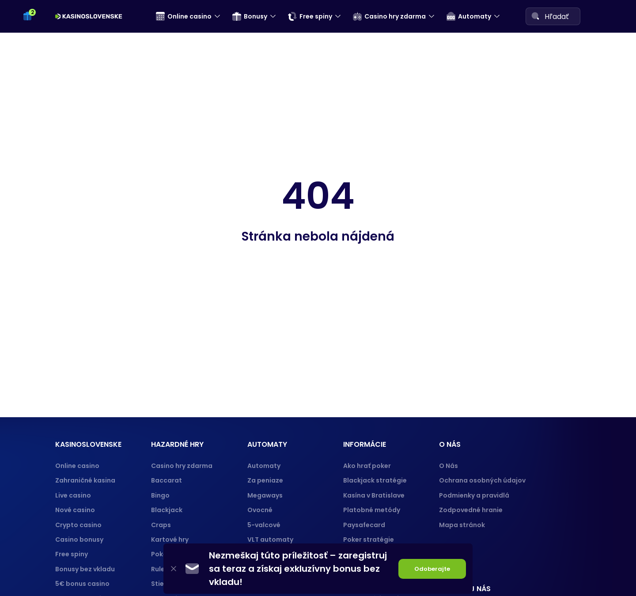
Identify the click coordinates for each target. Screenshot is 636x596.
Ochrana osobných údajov (482, 480)
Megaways (265, 495)
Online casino (77, 465)
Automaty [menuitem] (469, 16)
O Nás (448, 465)
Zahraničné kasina (85, 480)
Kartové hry (170, 539)
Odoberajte (432, 569)
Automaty (263, 465)
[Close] (173, 569)
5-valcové (263, 525)
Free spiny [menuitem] (310, 16)
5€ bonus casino (82, 583)
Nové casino (75, 509)
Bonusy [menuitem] (249, 16)
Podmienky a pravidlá (474, 495)
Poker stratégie (368, 539)
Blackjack (166, 509)
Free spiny (71, 554)
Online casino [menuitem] (184, 16)
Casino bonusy (79, 539)
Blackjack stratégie (375, 480)
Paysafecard (364, 525)
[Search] (535, 15)
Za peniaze (265, 480)
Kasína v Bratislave (374, 495)
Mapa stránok (462, 525)
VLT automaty (271, 539)
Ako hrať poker (367, 465)
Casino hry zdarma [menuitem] (389, 16)
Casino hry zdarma (181, 465)
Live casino (73, 495)
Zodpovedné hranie (471, 509)
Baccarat (166, 480)
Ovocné (260, 509)
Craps (161, 525)
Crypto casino (78, 525)
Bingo (160, 495)
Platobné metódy (371, 509)
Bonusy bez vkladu (85, 569)
